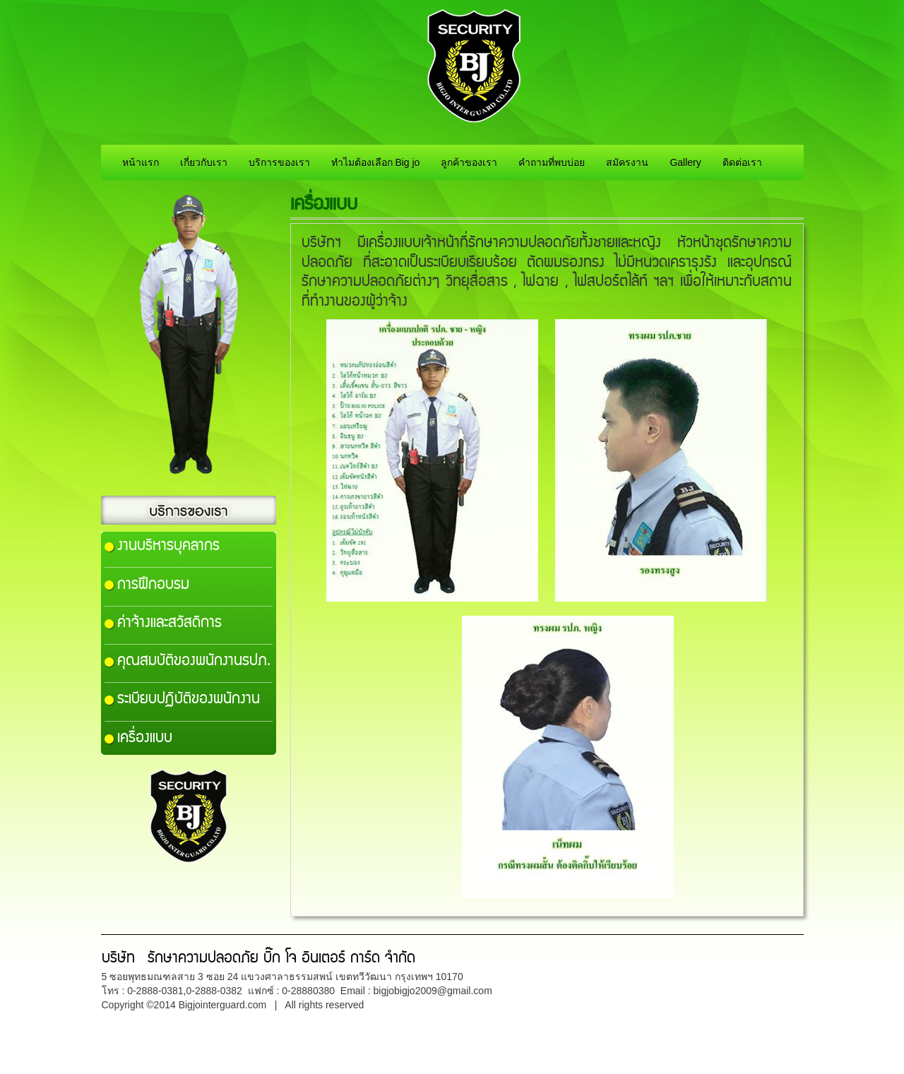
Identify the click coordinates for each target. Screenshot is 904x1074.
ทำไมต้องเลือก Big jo (375, 162)
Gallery (685, 162)
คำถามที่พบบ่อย (551, 162)
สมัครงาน (627, 162)
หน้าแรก (140, 162)
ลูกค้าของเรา (469, 162)
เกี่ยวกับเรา (203, 162)
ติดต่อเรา (742, 162)
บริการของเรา (279, 162)
